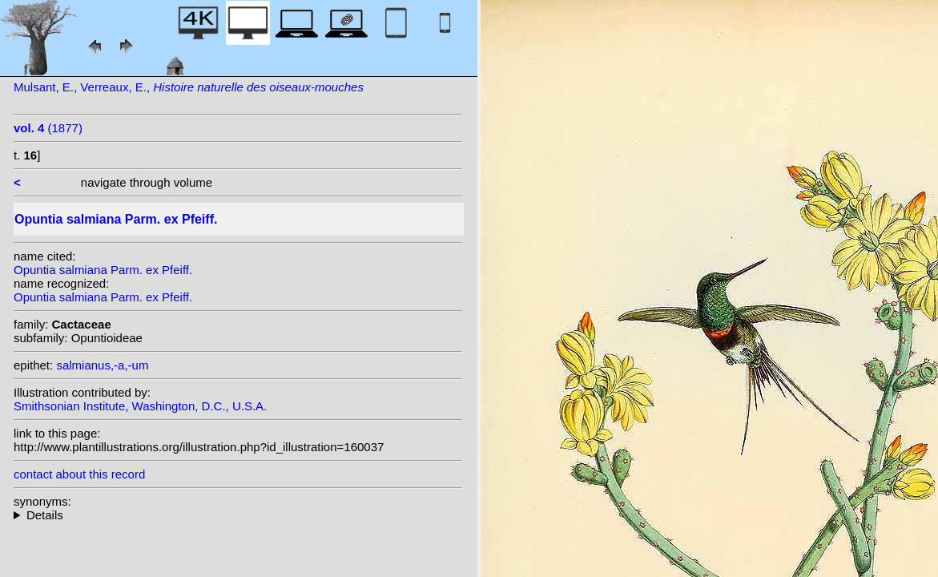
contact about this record (79, 474)
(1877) (48, 128)
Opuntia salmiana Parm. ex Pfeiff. (103, 269)
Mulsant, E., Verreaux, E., (189, 87)
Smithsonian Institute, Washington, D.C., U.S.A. (140, 406)
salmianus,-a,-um (102, 365)
